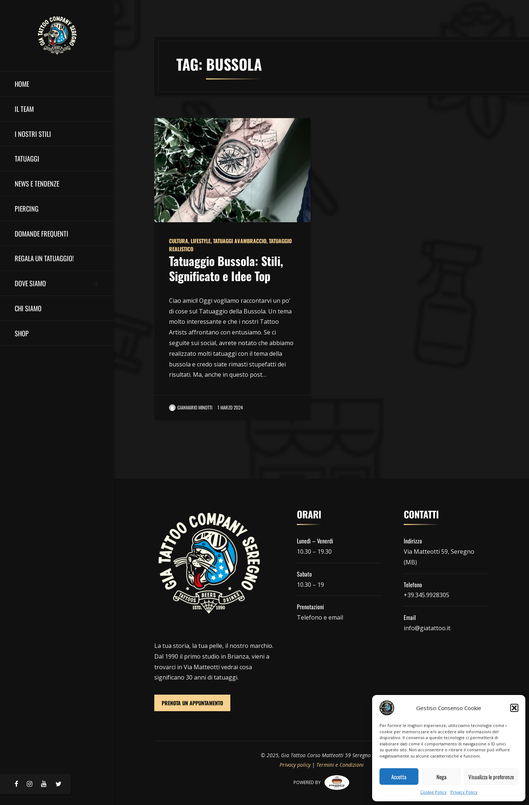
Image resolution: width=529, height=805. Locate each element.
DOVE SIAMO (30, 283)
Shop (22, 333)
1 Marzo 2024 (230, 407)
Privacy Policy (464, 792)
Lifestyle (200, 241)
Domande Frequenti (41, 233)
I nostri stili (33, 134)
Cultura (178, 241)
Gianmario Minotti (190, 407)
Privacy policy (295, 764)
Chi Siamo (28, 308)
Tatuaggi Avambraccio (239, 241)
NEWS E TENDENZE (37, 183)
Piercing (27, 208)
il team (24, 109)
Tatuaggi (27, 158)
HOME (22, 84)
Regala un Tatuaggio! (44, 258)
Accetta (398, 777)
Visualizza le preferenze (491, 777)
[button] (514, 708)
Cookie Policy (433, 792)
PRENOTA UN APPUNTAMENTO (192, 703)
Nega (441, 777)
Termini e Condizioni (340, 764)
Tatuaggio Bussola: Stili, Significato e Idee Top (226, 268)
